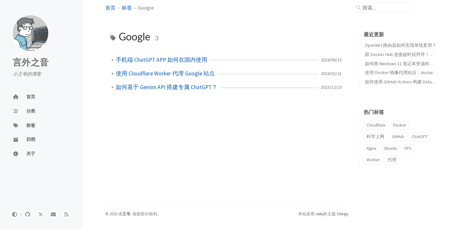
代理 (391, 160)
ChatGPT (419, 136)
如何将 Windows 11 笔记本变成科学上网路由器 (410, 63)
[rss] (66, 214)
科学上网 (375, 136)
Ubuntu (390, 148)
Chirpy (342, 213)
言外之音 (31, 62)
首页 (110, 7)
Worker (373, 160)
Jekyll (321, 213)
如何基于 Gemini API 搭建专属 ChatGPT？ (166, 87)
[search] (387, 7)
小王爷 (124, 213)
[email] (53, 214)
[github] (27, 214)
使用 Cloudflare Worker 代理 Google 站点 (165, 73)
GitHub (398, 136)
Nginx (371, 148)
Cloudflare (376, 125)
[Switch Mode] (14, 214)
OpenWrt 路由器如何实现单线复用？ (400, 45)
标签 (127, 7)
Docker (399, 125)
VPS (408, 148)
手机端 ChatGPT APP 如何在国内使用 (161, 59)
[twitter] (40, 214)
